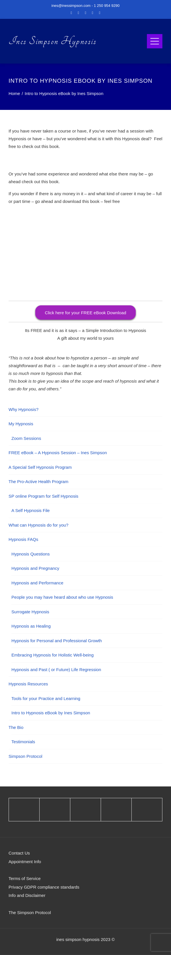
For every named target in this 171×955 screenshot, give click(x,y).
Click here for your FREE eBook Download (85, 312)
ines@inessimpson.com (70, 5)
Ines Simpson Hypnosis (53, 41)
